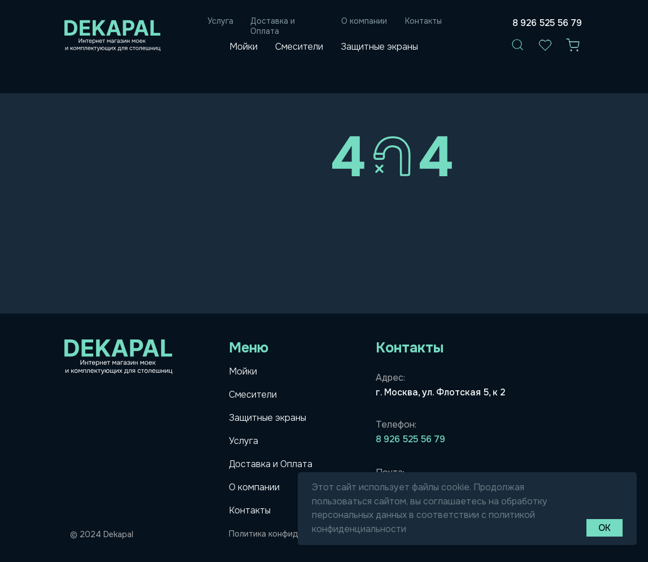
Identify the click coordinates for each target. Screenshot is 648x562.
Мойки (243, 47)
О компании (364, 21)
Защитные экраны (379, 47)
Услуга (220, 21)
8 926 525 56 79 (547, 23)
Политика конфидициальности (289, 534)
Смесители (299, 47)
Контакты (423, 21)
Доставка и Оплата (272, 26)
